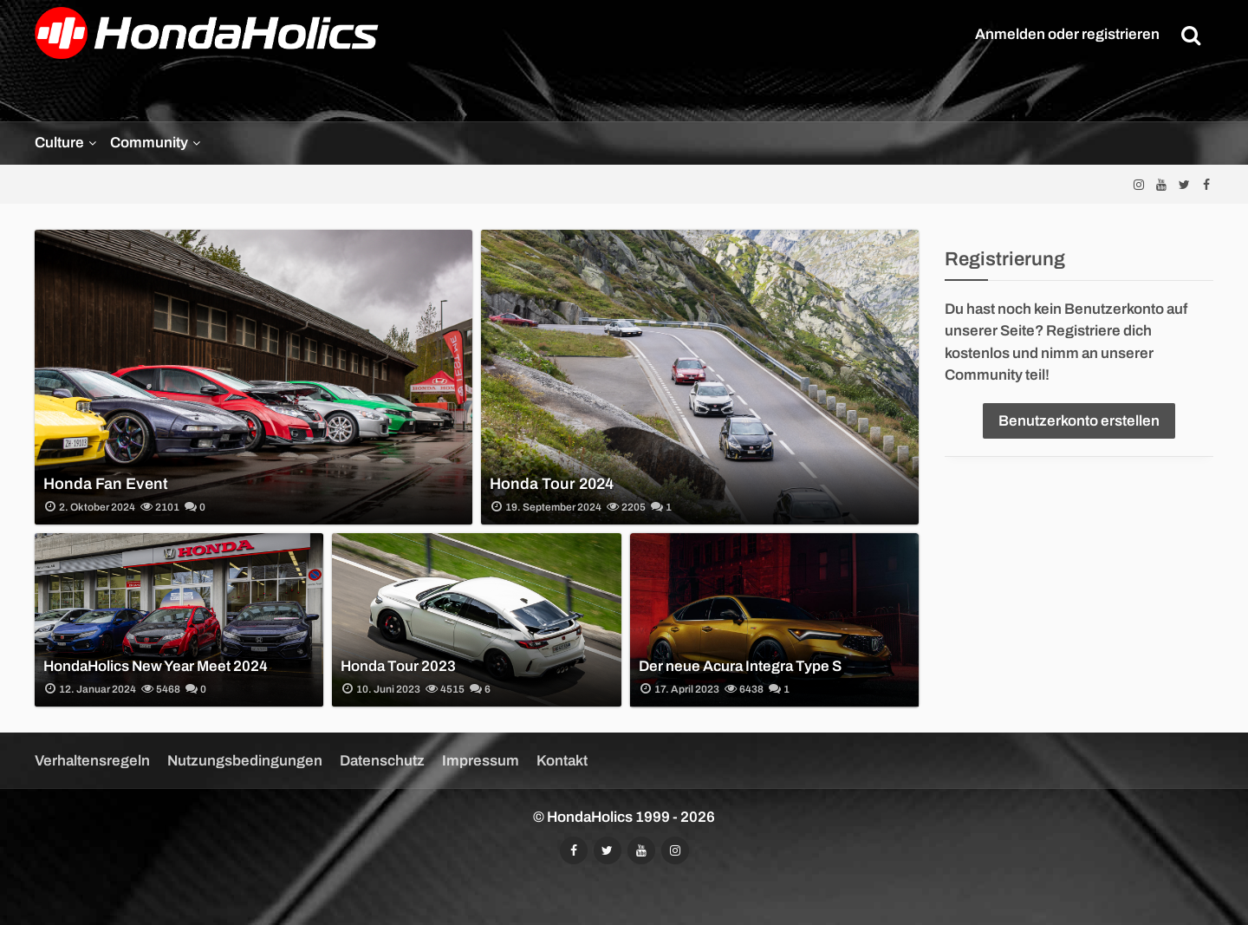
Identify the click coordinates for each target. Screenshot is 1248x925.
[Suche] (1190, 34)
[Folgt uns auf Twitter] (1184, 184)
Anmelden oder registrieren (1067, 34)
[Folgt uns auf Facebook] (1206, 184)
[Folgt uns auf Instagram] (1139, 184)
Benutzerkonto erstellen (1079, 421)
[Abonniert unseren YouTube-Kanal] (1161, 184)
